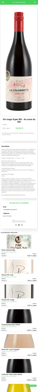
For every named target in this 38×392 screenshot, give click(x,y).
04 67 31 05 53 (7, 216)
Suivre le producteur (19, 221)
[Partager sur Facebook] (19, 225)
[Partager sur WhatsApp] (16, 225)
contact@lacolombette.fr (10, 209)
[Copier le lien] (21, 225)
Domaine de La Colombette (19, 203)
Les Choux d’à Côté (19, 2)
